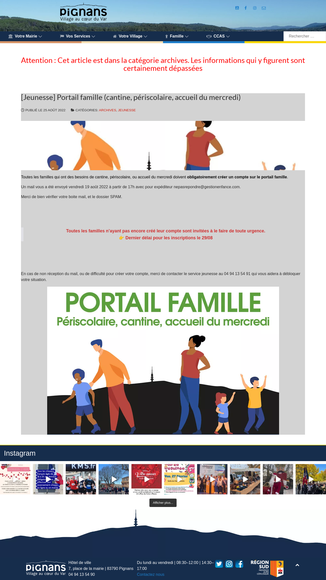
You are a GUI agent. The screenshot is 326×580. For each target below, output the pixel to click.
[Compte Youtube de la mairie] (238, 8)
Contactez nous (150, 574)
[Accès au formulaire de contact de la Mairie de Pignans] (263, 8)
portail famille (274, 177)
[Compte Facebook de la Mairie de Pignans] (246, 8)
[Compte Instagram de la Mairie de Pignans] (255, 8)
